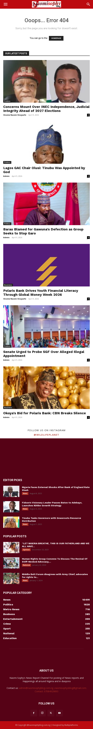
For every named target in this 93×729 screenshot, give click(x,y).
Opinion (26, 550)
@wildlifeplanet (46, 434)
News (25, 493)
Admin (6, 176)
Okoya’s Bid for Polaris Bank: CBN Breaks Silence (44, 413)
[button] (5, 4)
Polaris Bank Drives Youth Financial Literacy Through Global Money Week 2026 (40, 293)
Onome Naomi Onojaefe (14, 115)
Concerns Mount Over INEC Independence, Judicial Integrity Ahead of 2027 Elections (46, 109)
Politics (7, 101)
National (26, 565)
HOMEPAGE (56, 38)
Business (8, 285)
